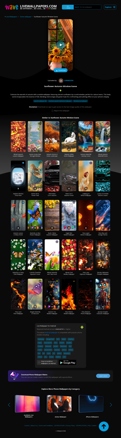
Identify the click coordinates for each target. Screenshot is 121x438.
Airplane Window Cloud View (18, 194)
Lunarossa (65, 80)
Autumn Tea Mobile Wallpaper (52, 312)
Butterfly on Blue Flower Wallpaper (35, 234)
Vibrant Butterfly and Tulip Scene (52, 273)
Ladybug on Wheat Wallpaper (86, 194)
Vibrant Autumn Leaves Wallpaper (18, 155)
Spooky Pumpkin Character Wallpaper (103, 312)
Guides (94, 425)
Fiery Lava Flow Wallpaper (18, 312)
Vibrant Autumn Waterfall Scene (103, 155)
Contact (26, 425)
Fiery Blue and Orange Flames (102, 234)
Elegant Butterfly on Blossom (35, 312)
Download (60, 70)
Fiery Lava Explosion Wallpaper (86, 273)
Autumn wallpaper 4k (40, 101)
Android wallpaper (51, 332)
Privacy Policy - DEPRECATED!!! (76, 425)
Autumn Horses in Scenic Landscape (52, 155)
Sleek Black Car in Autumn (52, 194)
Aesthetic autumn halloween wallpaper (60, 101)
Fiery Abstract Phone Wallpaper (86, 312)
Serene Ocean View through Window (35, 155)
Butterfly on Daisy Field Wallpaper (18, 273)
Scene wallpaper (26, 17)
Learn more (103, 376)
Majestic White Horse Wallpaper (69, 155)
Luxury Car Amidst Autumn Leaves (102, 194)
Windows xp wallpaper (80, 101)
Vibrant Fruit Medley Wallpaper (69, 273)
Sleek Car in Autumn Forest (69, 194)
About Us (34, 425)
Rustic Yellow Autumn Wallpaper (52, 234)
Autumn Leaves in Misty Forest (18, 234)
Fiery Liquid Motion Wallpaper (85, 234)
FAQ (89, 425)
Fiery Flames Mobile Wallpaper (69, 312)
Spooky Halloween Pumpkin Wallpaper (103, 273)
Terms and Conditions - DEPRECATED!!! (51, 425)
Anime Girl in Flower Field (35, 194)
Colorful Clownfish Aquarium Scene (35, 273)
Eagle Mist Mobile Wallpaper (69, 234)
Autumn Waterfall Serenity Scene (86, 155)
